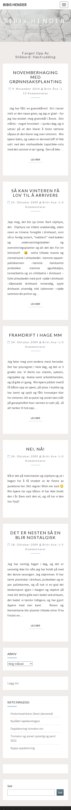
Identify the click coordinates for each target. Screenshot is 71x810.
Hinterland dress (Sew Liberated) (31, 714)
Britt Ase (50, 202)
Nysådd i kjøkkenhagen (25, 721)
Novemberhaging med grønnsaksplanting (35, 77)
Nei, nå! (35, 448)
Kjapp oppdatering (22, 748)
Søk (9, 786)
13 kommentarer (35, 93)
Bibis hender (15, 4)
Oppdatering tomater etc (27, 728)
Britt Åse (51, 88)
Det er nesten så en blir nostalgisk (35, 535)
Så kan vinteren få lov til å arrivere (35, 193)
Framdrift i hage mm (35, 335)
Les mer (36, 159)
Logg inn (13, 683)
